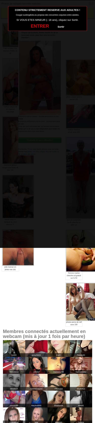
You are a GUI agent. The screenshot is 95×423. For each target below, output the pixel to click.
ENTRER (40, 26)
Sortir (61, 26)
